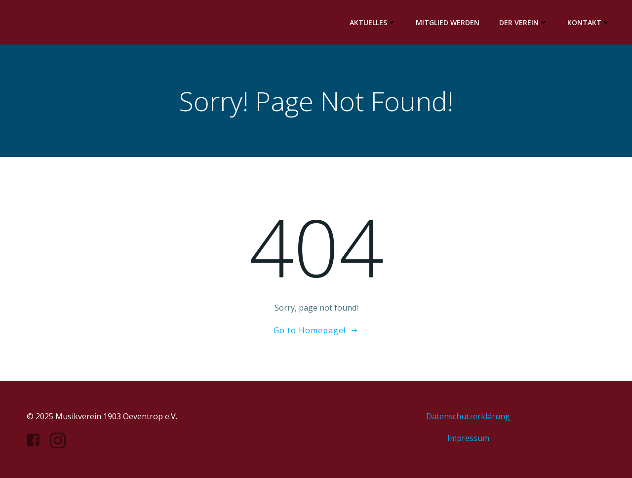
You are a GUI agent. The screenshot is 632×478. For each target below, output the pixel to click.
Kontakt (588, 22)
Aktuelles (373, 22)
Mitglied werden (447, 22)
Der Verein (523, 22)
